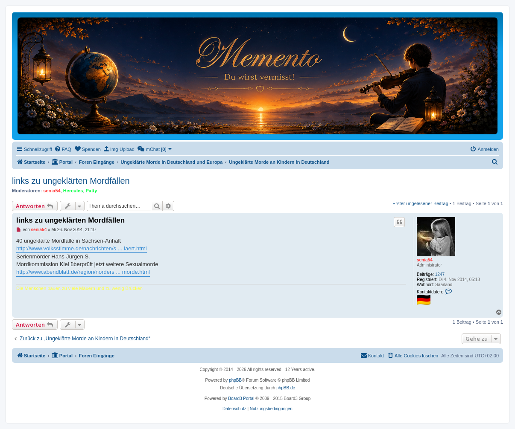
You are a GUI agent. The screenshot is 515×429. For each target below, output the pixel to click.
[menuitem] (62, 149)
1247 (440, 274)
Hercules (73, 190)
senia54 (51, 190)
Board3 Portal (241, 398)
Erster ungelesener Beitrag (420, 203)
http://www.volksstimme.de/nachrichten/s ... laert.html (81, 248)
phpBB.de (285, 388)
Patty (91, 190)
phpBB (235, 380)
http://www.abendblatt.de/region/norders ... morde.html (83, 272)
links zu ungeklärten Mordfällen (71, 181)
